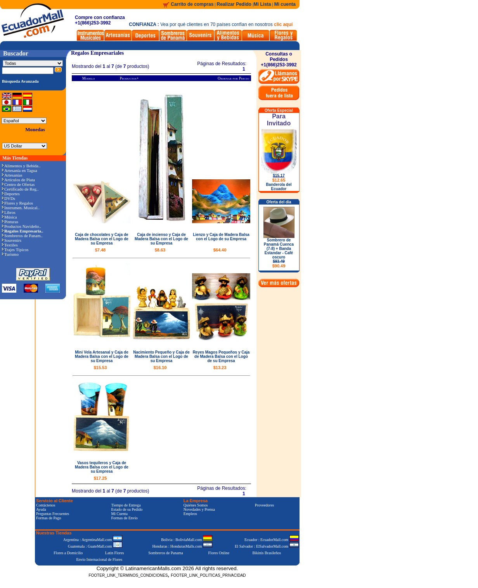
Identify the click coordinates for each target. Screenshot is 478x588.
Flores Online (219, 553)
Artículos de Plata (18, 179)
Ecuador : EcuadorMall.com (271, 540)
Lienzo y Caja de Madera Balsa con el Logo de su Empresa (221, 236)
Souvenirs (11, 240)
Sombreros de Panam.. (22, 235)
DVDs (8, 198)
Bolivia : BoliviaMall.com (186, 540)
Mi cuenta (285, 4)
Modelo (88, 78)
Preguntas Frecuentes (52, 514)
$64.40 (220, 250)
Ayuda (41, 509)
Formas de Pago (48, 518)
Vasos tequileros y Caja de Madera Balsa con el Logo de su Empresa (101, 467)
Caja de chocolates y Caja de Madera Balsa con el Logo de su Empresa (101, 238)
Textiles (10, 245)
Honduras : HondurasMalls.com (182, 546)
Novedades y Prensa (199, 509)
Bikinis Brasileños (267, 553)
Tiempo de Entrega (125, 505)
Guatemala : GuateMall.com (95, 546)
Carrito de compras (192, 4)
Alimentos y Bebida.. (21, 165)
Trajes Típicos (15, 249)
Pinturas (10, 221)
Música (9, 217)
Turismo (10, 254)
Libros (9, 212)
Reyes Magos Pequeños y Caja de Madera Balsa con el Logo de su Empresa (221, 356)
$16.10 (160, 367)
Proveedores (264, 505)
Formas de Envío (124, 518)
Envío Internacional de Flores (99, 559)
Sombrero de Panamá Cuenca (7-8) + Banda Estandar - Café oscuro (279, 253)
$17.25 (100, 478)
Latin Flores (114, 553)
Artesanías (12, 175)
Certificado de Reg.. (20, 189)
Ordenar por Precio (233, 78)
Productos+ (129, 78)
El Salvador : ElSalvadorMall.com (266, 546)
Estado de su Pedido (126, 509)
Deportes (11, 193)
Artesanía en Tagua (19, 170)
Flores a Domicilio (68, 553)
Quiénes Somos (196, 505)
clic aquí (283, 24)
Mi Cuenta (119, 514)
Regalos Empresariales (97, 53)
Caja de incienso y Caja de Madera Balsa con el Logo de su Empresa (161, 238)
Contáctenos (45, 505)
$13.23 (220, 367)
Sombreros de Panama (165, 553)
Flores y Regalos (17, 203)
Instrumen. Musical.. (21, 207)
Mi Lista (262, 4)
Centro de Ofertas (18, 184)
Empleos (190, 514)
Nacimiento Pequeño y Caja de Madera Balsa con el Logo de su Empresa (161, 356)
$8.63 (160, 250)
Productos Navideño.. (21, 226)
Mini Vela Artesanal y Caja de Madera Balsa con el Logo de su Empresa (101, 356)
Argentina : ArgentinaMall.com (92, 540)
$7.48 (100, 250)
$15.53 (100, 367)
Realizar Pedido (235, 4)
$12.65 (279, 180)
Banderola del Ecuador (278, 186)
